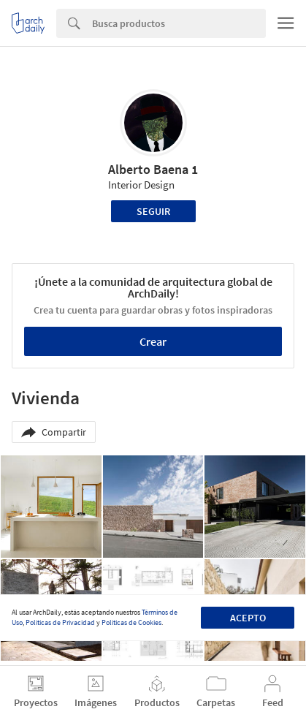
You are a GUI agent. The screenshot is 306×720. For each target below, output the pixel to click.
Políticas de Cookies (131, 622)
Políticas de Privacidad (60, 622)
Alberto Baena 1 (153, 169)
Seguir (153, 211)
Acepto (248, 617)
